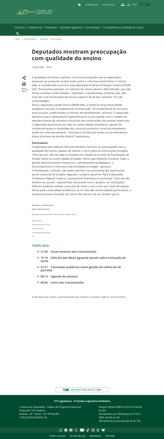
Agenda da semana (64, 276)
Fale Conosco (108, 4)
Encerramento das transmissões (73, 252)
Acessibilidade (91, 4)
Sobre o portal (57, 435)
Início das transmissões (67, 282)
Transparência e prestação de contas (123, 27)
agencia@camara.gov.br (43, 232)
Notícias (44, 39)
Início (17, 39)
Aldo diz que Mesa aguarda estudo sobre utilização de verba (83, 259)
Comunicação (92, 27)
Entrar (144, 4)
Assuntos (20, 27)
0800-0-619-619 (125, 407)
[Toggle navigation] (17, 33)
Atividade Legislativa (71, 27)
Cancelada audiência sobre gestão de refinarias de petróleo (81, 268)
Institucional (35, 27)
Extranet (110, 435)
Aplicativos (95, 435)
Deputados (51, 27)
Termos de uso (77, 435)
